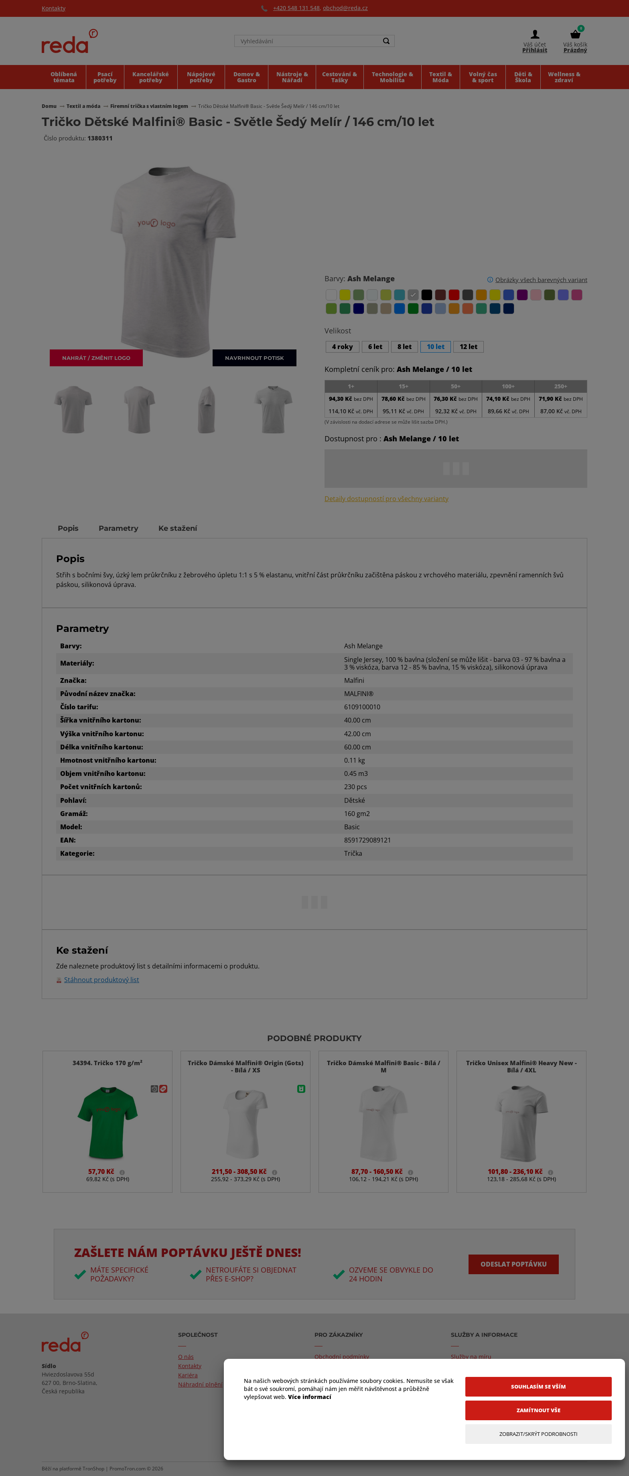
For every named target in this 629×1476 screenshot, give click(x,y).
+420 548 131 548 (296, 8)
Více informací (309, 1397)
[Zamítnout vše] (538, 1410)
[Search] (386, 41)
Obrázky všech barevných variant (541, 279)
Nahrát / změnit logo (96, 357)
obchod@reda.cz (345, 8)
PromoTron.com (128, 1468)
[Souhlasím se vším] (538, 1387)
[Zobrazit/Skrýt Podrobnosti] (538, 1434)
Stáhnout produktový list (101, 980)
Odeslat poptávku (514, 1264)
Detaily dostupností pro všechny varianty (386, 499)
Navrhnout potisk (254, 357)
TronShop (93, 1468)
